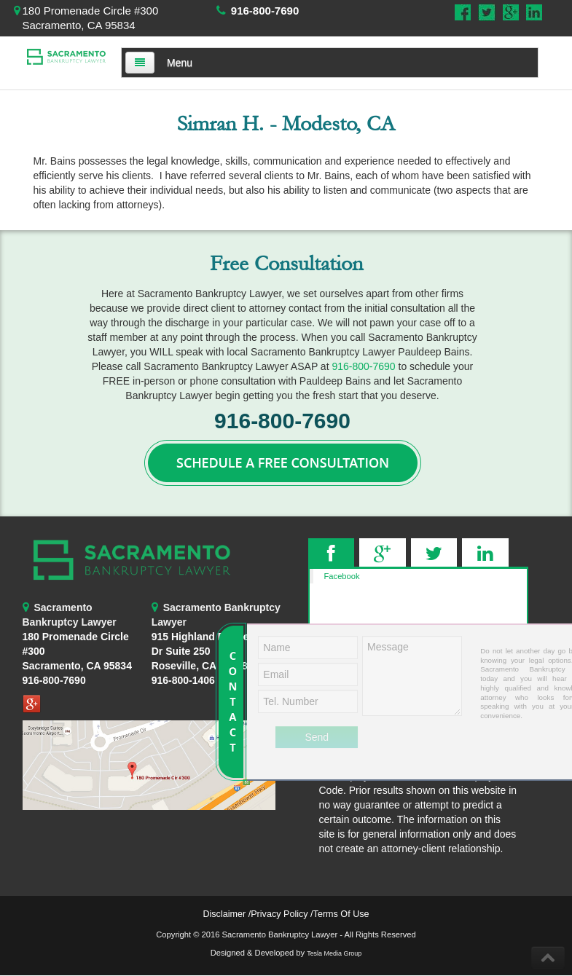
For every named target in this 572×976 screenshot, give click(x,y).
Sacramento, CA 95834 (77, 666)
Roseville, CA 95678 (200, 651)
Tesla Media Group (334, 953)
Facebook (342, 576)
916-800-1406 (183, 680)
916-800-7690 (265, 10)
